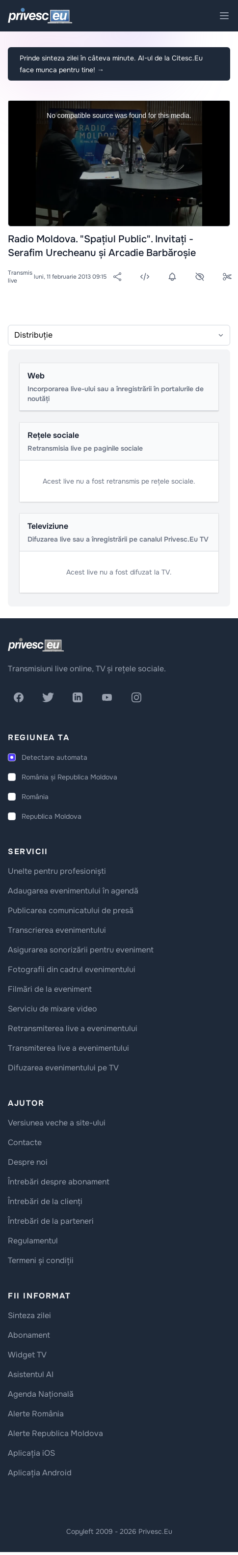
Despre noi (28, 1162)
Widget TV (27, 1355)
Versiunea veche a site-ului (57, 1123)
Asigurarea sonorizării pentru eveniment (81, 950)
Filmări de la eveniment (50, 989)
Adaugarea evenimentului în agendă (73, 891)
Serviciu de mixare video (52, 1009)
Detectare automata (54, 757)
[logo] (36, 645)
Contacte (25, 1142)
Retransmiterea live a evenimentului (72, 1028)
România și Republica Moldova (69, 777)
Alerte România (36, 1414)
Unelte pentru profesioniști (57, 871)
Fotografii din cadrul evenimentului (71, 969)
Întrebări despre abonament (58, 1182)
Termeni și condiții (41, 1260)
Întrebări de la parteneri (51, 1221)
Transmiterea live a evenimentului (68, 1048)
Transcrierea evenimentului (57, 930)
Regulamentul (33, 1241)
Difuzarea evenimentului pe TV (63, 1068)
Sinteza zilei (29, 1315)
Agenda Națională (41, 1394)
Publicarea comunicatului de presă (70, 910)
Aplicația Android (40, 1473)
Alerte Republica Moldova (55, 1433)
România (35, 796)
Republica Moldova (51, 816)
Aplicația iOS (31, 1453)
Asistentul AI (30, 1374)
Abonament (29, 1335)
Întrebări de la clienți (45, 1201)
